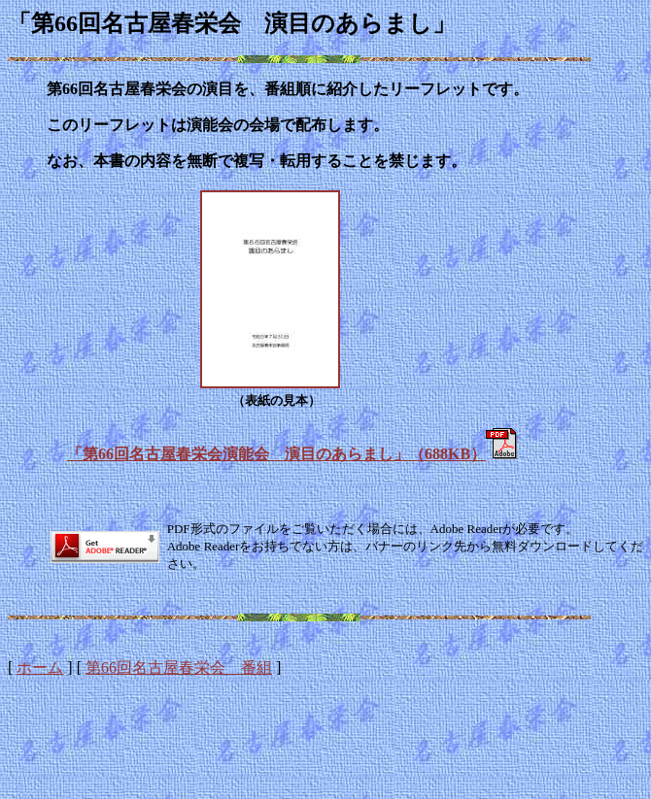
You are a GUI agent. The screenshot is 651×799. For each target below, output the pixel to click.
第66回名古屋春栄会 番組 (179, 667)
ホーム (40, 667)
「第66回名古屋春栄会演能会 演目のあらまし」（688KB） (276, 454)
